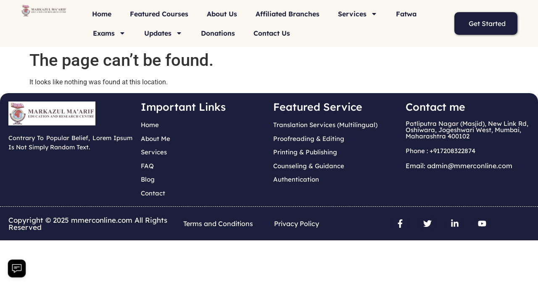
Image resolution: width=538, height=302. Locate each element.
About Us (222, 14)
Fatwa (406, 14)
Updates (163, 33)
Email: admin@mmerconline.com (459, 165)
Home (101, 14)
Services (357, 13)
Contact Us (271, 33)
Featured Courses (159, 14)
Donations (218, 33)
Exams (109, 33)
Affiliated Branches (287, 14)
